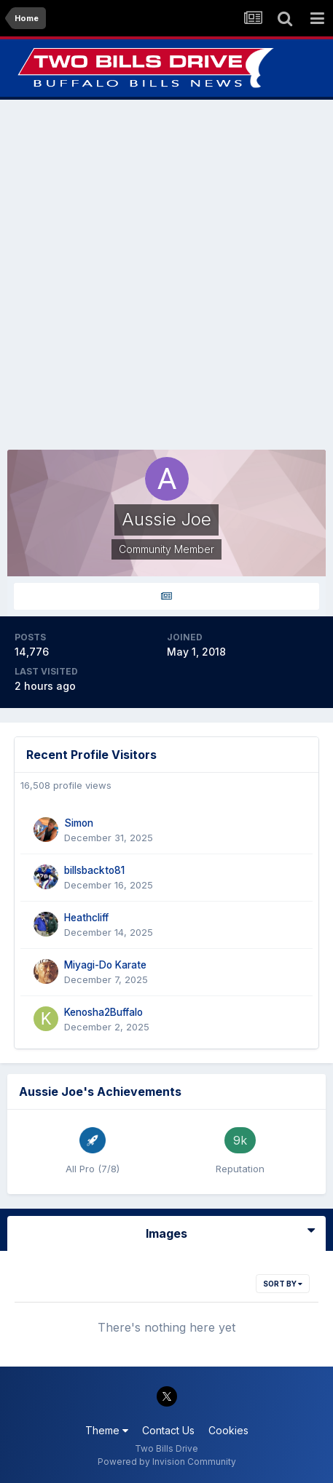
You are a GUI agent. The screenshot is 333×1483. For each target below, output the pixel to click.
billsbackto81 (94, 870)
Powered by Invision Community (167, 1461)
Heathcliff (86, 917)
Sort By (282, 1283)
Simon (78, 823)
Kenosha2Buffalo (103, 1012)
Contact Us (168, 1430)
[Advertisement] (166, 274)
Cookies (228, 1430)
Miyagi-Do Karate (105, 965)
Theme (106, 1430)
